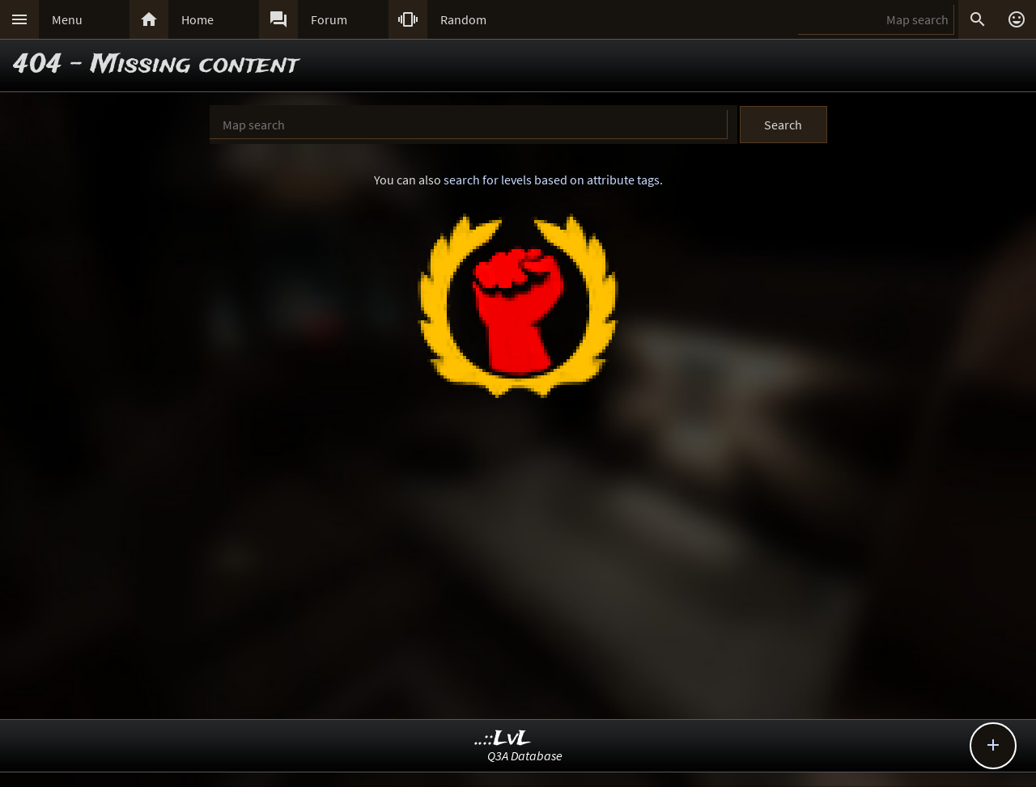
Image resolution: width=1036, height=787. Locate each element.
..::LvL (503, 739)
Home (197, 19)
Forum (329, 19)
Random (463, 19)
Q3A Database (525, 755)
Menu (67, 19)
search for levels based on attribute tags (552, 179)
